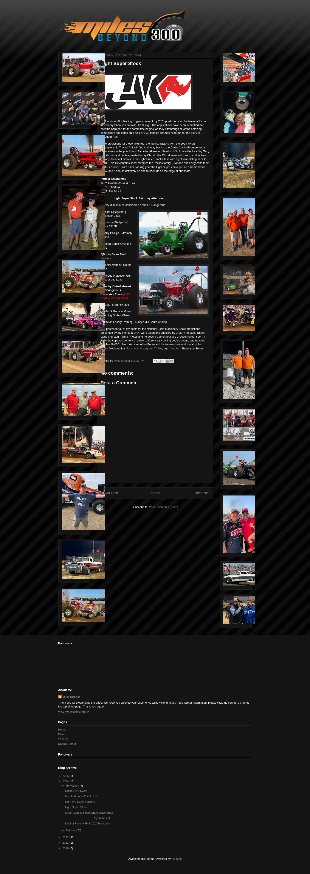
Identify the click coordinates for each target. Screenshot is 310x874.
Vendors (63, 739)
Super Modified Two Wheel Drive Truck (89, 812)
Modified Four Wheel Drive (81, 796)
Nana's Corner (67, 743)
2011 (66, 842)
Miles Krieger (71, 696)
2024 (66, 781)
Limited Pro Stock (76, 790)
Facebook (132, 348)
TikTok (158, 348)
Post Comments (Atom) (163, 507)
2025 (66, 775)
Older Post (201, 493)
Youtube (174, 348)
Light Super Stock (76, 807)
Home (155, 493)
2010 (66, 848)
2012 (66, 837)
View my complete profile (73, 712)
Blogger (176, 858)
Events (62, 734)
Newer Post (109, 493)
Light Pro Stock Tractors (80, 801)
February (72, 830)
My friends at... (88, 818)
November (73, 786)
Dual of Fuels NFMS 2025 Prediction (87, 823)
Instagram (146, 348)
